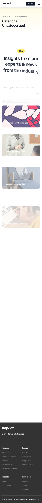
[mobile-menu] (38, 3)
